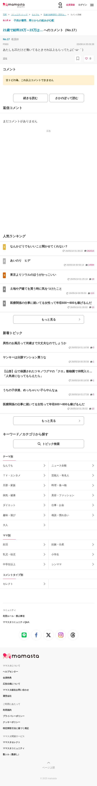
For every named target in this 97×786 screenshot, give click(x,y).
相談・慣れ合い (60, 515)
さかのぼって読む (66, 98)
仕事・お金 (57, 505)
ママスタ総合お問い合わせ (16, 690)
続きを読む (30, 98)
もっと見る (48, 319)
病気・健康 (9, 495)
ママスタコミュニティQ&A (16, 622)
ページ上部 (48, 767)
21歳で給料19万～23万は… (23, 30)
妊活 (5, 544)
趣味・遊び (9, 515)
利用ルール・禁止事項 (13, 616)
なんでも (8, 465)
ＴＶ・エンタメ (12, 475)
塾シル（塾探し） (11, 754)
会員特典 (7, 678)
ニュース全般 (59, 465)
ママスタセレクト (11, 742)
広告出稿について (11, 684)
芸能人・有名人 (60, 475)
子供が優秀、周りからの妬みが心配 (34, 20)
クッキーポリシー (11, 722)
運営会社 (7, 696)
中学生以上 (9, 564)
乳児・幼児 (9, 554)
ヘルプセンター (10, 672)
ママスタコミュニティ (13, 748)
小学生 (55, 554)
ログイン (82, 5)
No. (6, 39)
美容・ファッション (62, 495)
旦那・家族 (9, 485)
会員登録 (70, 5)
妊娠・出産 (57, 544)
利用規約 (7, 710)
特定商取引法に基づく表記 (16, 728)
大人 (5, 525)
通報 (5, 58)
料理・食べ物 (59, 485)
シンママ (56, 564)
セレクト (8, 583)
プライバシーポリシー (13, 716)
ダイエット (9, 505)
